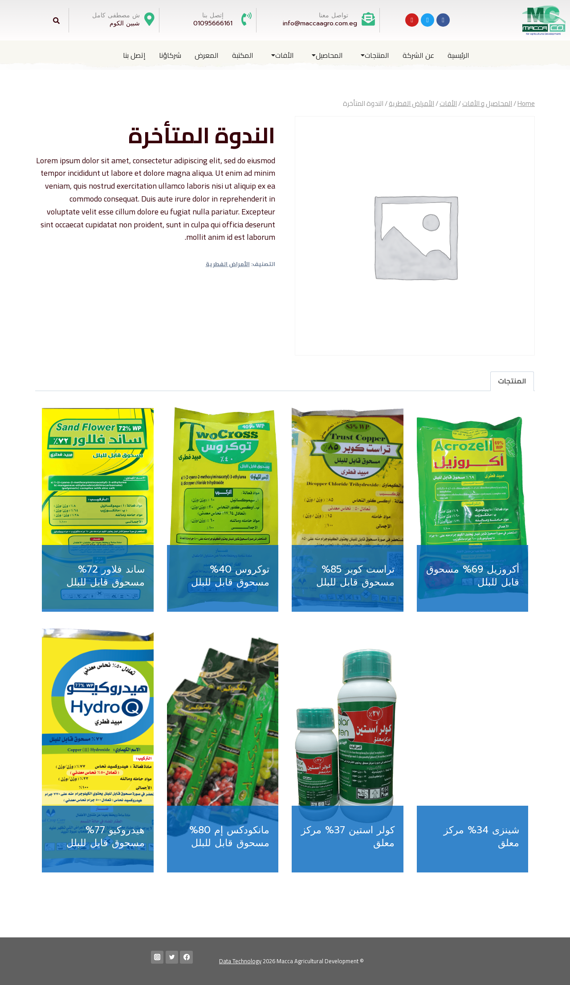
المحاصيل (327, 55)
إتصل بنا (134, 55)
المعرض (207, 55)
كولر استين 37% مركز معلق (348, 836)
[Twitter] (172, 957)
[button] (373, 55)
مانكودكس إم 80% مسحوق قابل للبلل (229, 836)
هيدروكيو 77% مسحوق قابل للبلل (105, 836)
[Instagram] (157, 957)
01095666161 (212, 23)
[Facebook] (186, 957)
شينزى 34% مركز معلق (481, 836)
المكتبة (242, 55)
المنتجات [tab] (512, 381)
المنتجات (375, 55)
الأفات (282, 55)
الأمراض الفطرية (228, 264)
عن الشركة (418, 55)
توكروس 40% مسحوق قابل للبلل (230, 575)
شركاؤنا (170, 55)
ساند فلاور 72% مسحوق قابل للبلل (105, 575)
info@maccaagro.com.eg (320, 23)
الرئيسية (458, 55)
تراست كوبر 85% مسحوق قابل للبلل (355, 575)
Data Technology (240, 961)
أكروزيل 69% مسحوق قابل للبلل (472, 575)
